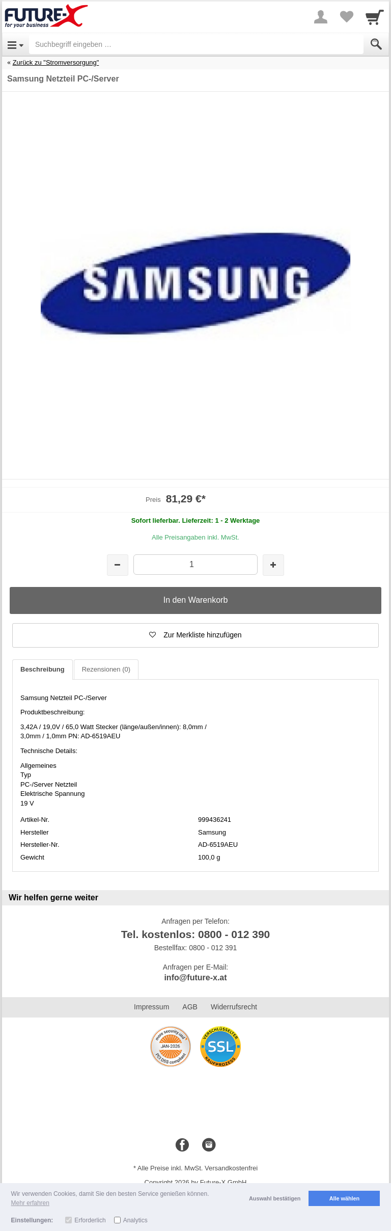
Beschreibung (42, 669)
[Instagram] (209, 1145)
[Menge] (195, 564)
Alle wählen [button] (344, 1198)
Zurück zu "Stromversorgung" (56, 62)
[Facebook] (182, 1145)
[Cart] (374, 17)
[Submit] (376, 44)
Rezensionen (106, 669)
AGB (190, 1007)
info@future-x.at (195, 977)
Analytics (135, 1220)
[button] (195, 635)
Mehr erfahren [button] (30, 1203)
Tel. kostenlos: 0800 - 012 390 (195, 934)
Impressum (151, 1007)
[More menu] (320, 17)
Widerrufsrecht (234, 1007)
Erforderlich (89, 1220)
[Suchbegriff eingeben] (196, 44)
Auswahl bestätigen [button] (274, 1198)
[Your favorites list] (346, 17)
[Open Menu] (15, 44)
